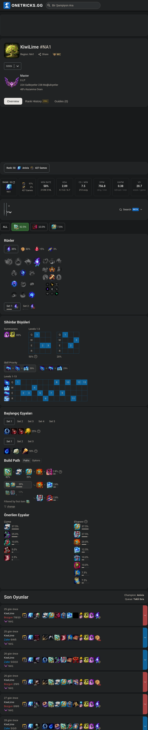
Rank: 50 (8, 182)
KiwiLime (9, 607)
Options (36, 454)
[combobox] (24, 206)
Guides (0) (61, 101)
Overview (13, 101)
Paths (26, 454)
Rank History (37, 101)
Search (130, 206)
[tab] (26, 168)
